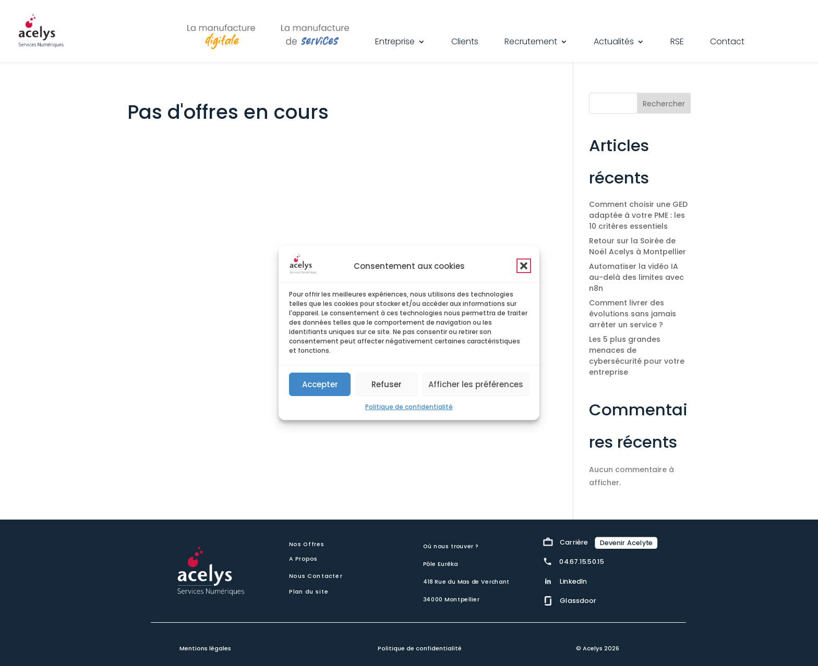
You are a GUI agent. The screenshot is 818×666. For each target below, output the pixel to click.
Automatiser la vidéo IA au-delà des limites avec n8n (636, 277)
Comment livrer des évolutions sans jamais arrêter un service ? (632, 314)
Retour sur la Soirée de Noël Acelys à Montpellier (637, 246)
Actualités (614, 42)
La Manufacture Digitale (221, 34)
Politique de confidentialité (409, 406)
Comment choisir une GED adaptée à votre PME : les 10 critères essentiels (638, 215)
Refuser (386, 384)
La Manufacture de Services (315, 34)
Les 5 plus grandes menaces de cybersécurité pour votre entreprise (636, 355)
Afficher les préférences (475, 384)
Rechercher (664, 103)
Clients (464, 42)
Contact (727, 42)
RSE (677, 42)
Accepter (320, 384)
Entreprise (395, 42)
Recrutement (530, 42)
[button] (524, 266)
